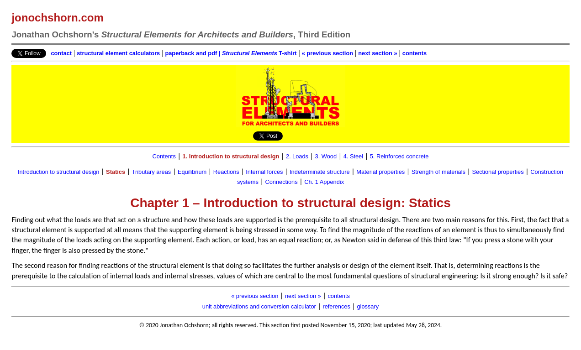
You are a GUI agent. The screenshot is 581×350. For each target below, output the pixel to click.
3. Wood (326, 156)
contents (414, 53)
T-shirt (259, 53)
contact (61, 53)
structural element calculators (118, 53)
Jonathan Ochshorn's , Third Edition (180, 34)
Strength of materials (438, 171)
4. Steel (353, 156)
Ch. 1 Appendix (324, 181)
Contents (164, 156)
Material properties (380, 171)
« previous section (327, 53)
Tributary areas (151, 171)
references (336, 306)
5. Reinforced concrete (399, 156)
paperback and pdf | (193, 53)
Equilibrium (192, 171)
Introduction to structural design (59, 171)
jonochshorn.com (57, 17)
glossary (368, 306)
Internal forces (264, 171)
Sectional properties (498, 171)
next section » (377, 53)
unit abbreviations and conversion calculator (259, 306)
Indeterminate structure (320, 171)
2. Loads (297, 156)
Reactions (226, 171)
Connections (281, 181)
